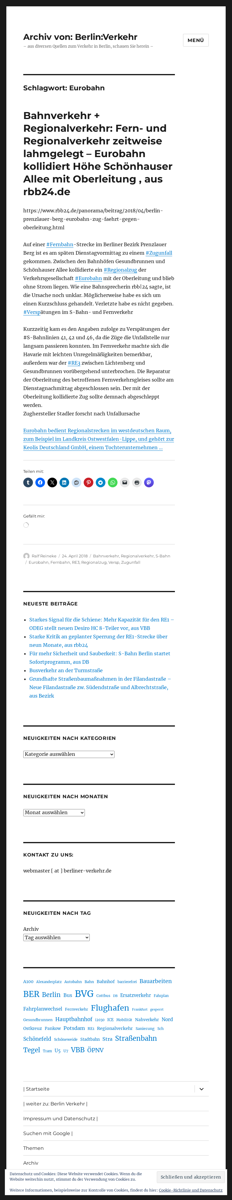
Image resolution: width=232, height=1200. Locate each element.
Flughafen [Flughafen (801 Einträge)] (110, 1008)
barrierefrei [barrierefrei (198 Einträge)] (127, 982)
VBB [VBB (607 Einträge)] (78, 1050)
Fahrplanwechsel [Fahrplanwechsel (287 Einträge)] (42, 1009)
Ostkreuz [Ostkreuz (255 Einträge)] (32, 1028)
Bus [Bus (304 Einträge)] (67, 995)
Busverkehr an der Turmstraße (66, 670)
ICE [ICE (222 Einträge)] (110, 1020)
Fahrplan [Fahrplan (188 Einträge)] (161, 996)
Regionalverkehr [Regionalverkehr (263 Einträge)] (115, 1028)
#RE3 (74, 363)
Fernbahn (60, 562)
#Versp (31, 312)
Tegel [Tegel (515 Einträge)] (31, 1050)
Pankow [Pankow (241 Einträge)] (53, 1028)
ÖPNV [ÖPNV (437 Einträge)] (95, 1050)
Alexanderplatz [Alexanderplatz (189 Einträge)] (49, 982)
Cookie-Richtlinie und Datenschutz (191, 1190)
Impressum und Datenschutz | (60, 1118)
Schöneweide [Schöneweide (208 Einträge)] (66, 1039)
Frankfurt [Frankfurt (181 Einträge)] (139, 1009)
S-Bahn (163, 555)
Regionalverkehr (137, 555)
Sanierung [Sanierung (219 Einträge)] (145, 1028)
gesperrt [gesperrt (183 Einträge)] (156, 1009)
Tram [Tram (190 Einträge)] (47, 1051)
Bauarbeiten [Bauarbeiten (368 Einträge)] (156, 981)
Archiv (31, 929)
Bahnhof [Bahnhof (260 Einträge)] (106, 981)
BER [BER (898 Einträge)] (31, 994)
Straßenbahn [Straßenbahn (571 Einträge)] (136, 1038)
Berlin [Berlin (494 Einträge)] (51, 995)
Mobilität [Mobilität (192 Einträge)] (124, 1020)
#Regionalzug (120, 270)
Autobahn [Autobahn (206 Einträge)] (73, 981)
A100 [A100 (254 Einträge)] (28, 981)
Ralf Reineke (44, 555)
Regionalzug (94, 562)
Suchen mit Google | (48, 1133)
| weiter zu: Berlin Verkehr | (55, 1104)
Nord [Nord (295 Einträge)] (167, 1019)
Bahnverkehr (106, 555)
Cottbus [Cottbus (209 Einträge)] (103, 995)
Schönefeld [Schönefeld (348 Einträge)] (37, 1039)
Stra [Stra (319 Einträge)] (107, 1039)
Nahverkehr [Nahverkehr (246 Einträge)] (147, 1019)
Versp (113, 562)
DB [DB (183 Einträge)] (115, 996)
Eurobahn (39, 562)
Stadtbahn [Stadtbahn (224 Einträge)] (90, 1039)
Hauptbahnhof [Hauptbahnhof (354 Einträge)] (73, 1019)
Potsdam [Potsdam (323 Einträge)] (74, 1028)
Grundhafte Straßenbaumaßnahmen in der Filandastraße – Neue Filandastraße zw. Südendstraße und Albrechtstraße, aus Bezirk (100, 687)
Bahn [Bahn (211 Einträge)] (89, 981)
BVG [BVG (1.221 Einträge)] (84, 993)
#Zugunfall (159, 253)
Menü (196, 40)
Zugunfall (130, 562)
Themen (33, 1148)
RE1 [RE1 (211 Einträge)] (91, 1028)
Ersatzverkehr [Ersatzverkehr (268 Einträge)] (135, 995)
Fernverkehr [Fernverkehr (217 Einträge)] (76, 1009)
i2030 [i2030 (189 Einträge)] (100, 1020)
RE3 (75, 562)
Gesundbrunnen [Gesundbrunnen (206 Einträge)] (38, 1020)
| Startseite (36, 1089)
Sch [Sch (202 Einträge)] (160, 1028)
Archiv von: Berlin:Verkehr (80, 37)
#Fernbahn (59, 244)
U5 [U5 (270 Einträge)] (58, 1050)
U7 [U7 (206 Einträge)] (65, 1051)
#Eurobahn (88, 278)
